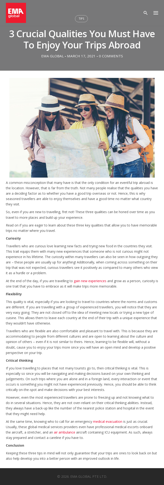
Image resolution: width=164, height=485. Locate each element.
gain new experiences (90, 281)
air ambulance (65, 432)
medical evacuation (108, 421)
